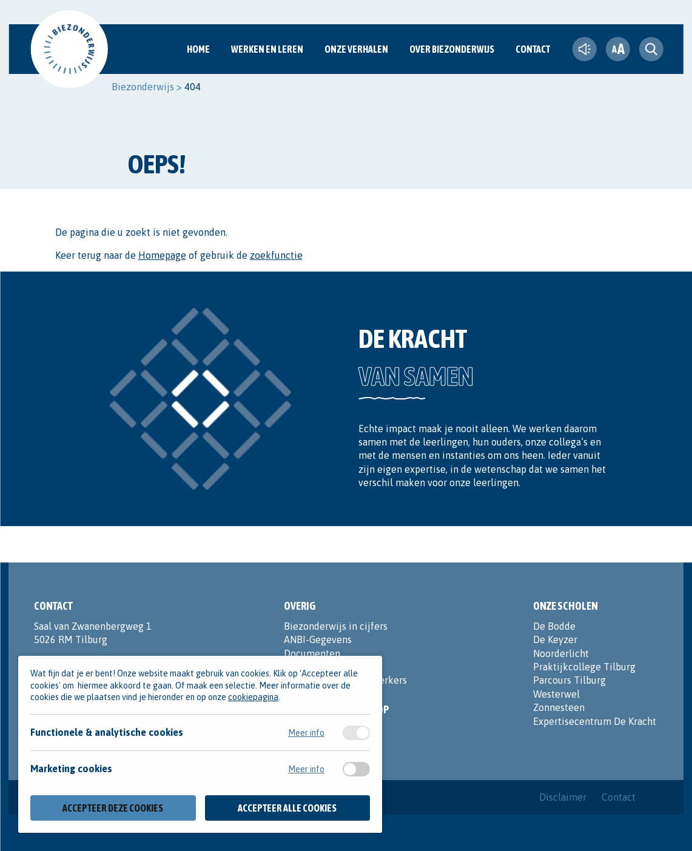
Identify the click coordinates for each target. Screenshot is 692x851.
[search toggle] (651, 49)
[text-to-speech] (585, 49)
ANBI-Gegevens (318, 639)
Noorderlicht (561, 653)
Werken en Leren (267, 49)
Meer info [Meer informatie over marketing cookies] (306, 769)
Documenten (312, 653)
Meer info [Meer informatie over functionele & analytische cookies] (306, 733)
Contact (533, 49)
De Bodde (554, 626)
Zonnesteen (559, 707)
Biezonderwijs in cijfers (336, 626)
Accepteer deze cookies (112, 808)
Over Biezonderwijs (451, 49)
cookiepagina (253, 697)
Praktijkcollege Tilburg (584, 666)
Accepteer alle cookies (287, 808)
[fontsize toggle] (618, 49)
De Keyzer (555, 639)
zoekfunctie (276, 255)
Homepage (162, 255)
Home (198, 49)
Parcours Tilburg (569, 680)
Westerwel (556, 694)
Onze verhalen (356, 49)
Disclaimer (562, 797)
